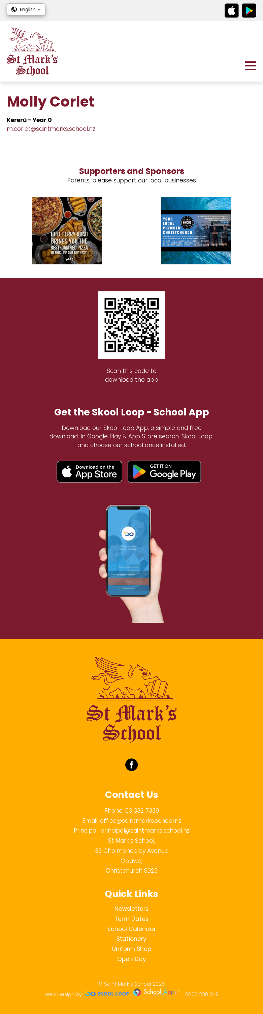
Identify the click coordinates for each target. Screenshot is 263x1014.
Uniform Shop (131, 949)
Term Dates (131, 919)
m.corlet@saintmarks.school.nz (51, 129)
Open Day (131, 959)
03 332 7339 (142, 811)
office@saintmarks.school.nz (140, 821)
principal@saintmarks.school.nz (145, 831)
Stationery (131, 939)
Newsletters (131, 909)
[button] (26, 9)
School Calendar (131, 929)
